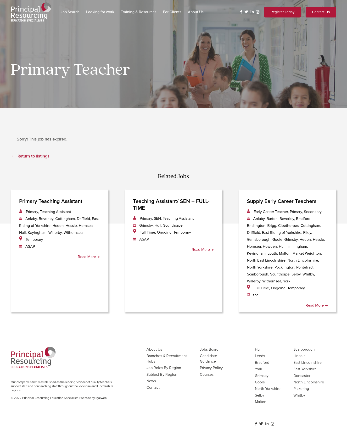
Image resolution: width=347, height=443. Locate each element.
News (151, 381)
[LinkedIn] (252, 12)
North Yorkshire (267, 388)
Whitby (299, 395)
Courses (206, 374)
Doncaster (301, 375)
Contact (153, 387)
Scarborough (304, 349)
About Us (154, 349)
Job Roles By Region (163, 367)
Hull (258, 349)
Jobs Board (209, 349)
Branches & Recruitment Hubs (166, 358)
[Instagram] (257, 12)
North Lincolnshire (308, 382)
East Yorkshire (305, 369)
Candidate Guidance (208, 358)
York (258, 369)
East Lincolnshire (307, 362)
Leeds (260, 356)
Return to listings (33, 156)
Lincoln (299, 356)
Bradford (262, 362)
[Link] (31, 12)
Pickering (301, 388)
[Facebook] (241, 12)
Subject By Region (161, 374)
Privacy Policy (211, 367)
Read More (89, 256)
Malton (260, 401)
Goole (260, 382)
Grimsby (262, 375)
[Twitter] (246, 12)
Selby (259, 395)
